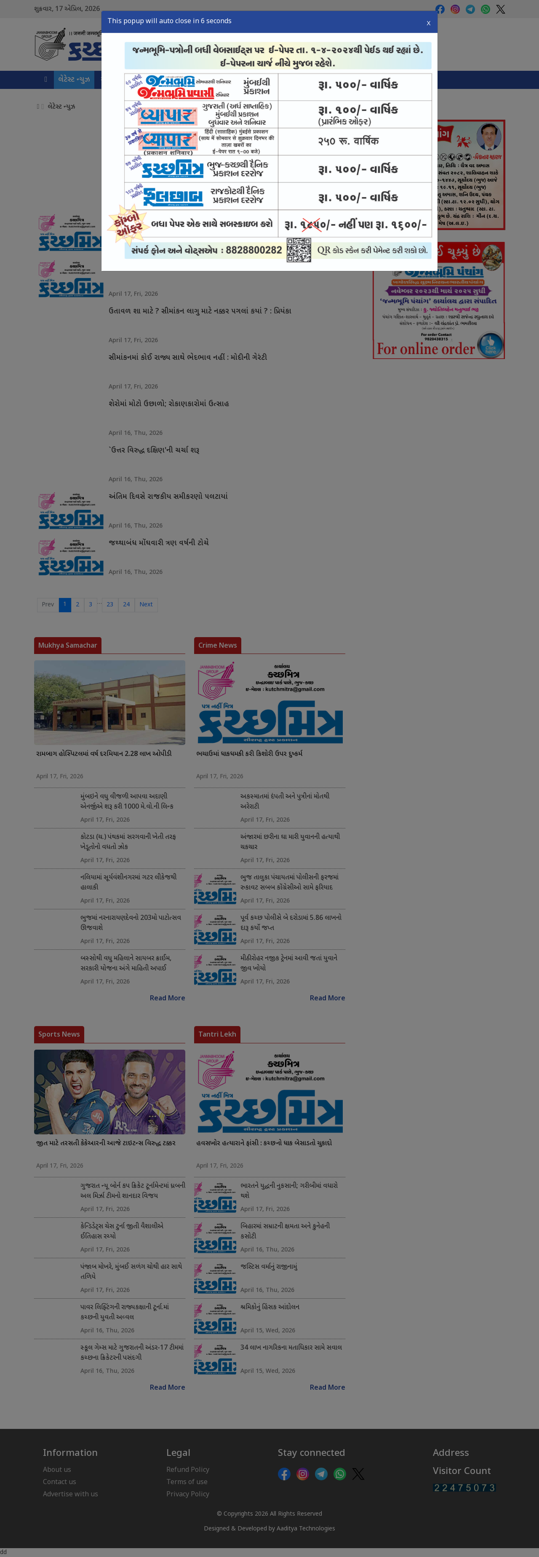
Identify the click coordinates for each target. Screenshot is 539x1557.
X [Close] (428, 21)
